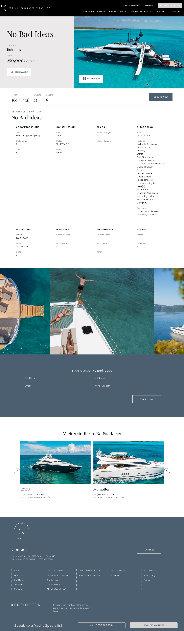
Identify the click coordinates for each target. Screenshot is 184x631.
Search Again (19, 72)
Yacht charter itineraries (90, 575)
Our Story (18, 580)
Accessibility (149, 575)
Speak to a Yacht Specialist (38, 625)
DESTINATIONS (117, 11)
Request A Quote (170, 5)
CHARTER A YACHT (94, 11)
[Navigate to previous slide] (17, 471)
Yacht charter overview (57, 575)
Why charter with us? (56, 589)
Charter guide (53, 584)
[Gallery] (92, 471)
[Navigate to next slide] (167, 471)
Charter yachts (54, 580)
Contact (177, 11)
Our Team (19, 584)
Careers (18, 589)
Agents (149, 5)
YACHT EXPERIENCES (142, 11)
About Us (162, 11)
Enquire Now (161, 96)
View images (91, 78)
